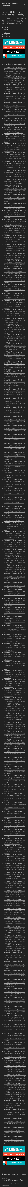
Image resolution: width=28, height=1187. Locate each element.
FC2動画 (6, 34)
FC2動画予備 (7, 36)
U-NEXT (6, 27)
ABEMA (6, 29)
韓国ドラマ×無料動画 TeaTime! (10, 4)
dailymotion (7, 32)
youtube (6, 31)
